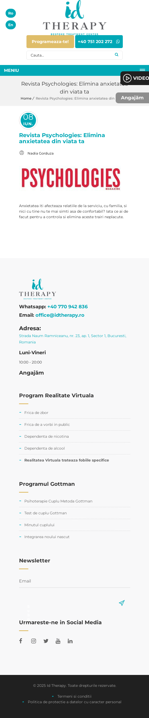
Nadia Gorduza (41, 153)
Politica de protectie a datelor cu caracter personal (74, 702)
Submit (28, 606)
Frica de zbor (36, 412)
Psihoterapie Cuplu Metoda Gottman (58, 501)
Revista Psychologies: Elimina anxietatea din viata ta (62, 138)
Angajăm (132, 98)
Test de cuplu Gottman (45, 513)
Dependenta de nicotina (46, 436)
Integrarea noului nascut (47, 536)
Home (26, 98)
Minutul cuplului (39, 525)
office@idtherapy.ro (59, 315)
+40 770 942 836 (67, 307)
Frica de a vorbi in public (47, 424)
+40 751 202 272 (99, 41)
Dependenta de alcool (44, 448)
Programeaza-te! (50, 41)
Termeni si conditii (74, 696)
